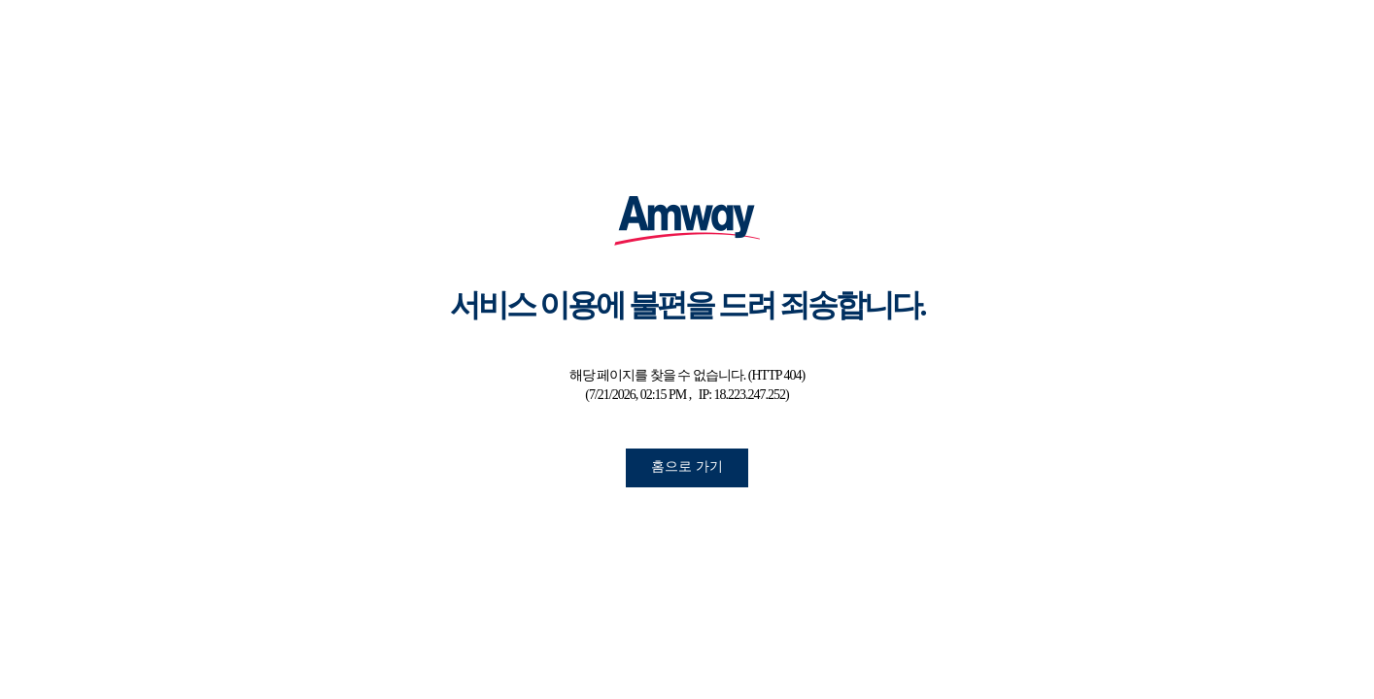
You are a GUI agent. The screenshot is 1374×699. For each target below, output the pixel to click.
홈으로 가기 (687, 466)
